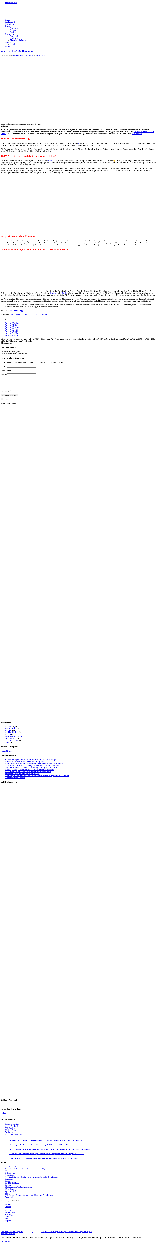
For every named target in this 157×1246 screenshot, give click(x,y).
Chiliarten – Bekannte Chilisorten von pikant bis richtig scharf (27, 1171)
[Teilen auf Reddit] (11, 333)
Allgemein (29, 56)
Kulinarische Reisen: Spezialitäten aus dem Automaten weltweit (28, 774)
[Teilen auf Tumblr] (11, 331)
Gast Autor (41, 56)
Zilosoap (43, 314)
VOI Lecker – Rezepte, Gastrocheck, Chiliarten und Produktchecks (29, 1198)
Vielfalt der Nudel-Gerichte (15, 780)
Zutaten (8, 745)
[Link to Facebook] (8, 1207)
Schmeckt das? (10, 741)
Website (4, 374)
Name (3, 366)
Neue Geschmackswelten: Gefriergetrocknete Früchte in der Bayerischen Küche (34, 766)
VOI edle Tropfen (11, 743)
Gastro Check (10, 731)
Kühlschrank (137, 134)
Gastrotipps (9, 1178)
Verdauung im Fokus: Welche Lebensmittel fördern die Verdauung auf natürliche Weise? (37, 778)
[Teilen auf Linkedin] (12, 329)
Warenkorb (9, 1200)
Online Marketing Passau (14, 1137)
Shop (7, 1196)
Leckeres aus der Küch (13, 739)
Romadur (25, 314)
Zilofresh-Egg (34, 314)
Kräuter (8, 737)
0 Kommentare (18, 56)
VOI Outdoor (10, 1131)
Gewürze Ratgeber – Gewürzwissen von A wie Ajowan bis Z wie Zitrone (31, 1180)
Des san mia (9, 1174)
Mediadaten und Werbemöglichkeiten (18, 1190)
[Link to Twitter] (8, 1209)
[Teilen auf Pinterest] (12, 327)
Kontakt (8, 1188)
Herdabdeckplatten (12, 1127)
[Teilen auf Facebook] (12, 323)
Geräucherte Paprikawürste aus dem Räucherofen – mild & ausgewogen (31, 762)
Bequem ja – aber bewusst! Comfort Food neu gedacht (24, 764)
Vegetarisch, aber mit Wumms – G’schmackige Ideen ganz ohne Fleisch (31, 770)
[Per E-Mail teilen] (11, 335)
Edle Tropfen (10, 1176)
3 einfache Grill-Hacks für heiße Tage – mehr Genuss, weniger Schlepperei (32, 768)
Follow (3, 1116)
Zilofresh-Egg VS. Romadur (17, 50)
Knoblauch (53, 293)
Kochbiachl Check (12, 735)
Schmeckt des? (10, 1194)
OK (2, 1244)
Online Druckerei (11, 1129)
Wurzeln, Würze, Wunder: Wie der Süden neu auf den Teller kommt (29, 772)
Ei (79, 143)
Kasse (7, 1184)
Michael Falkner (11, 1133)
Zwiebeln (65, 293)
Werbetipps (9, 1135)
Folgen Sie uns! (6, 754)
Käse (50, 161)
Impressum (9, 1182)
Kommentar (6, 394)
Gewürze (8, 733)
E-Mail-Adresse (7, 370)
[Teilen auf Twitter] (11, 325)
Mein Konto (9, 1192)
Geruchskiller (16, 314)
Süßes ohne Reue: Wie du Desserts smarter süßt (22, 776)
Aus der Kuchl (10, 1169)
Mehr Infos (7, 1244)
